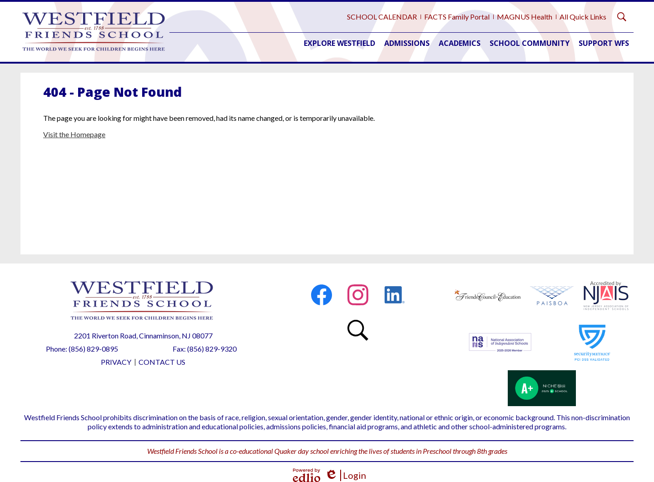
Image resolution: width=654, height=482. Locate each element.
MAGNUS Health (524, 16)
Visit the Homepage (74, 134)
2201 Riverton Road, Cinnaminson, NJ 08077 (143, 335)
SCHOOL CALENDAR (382, 16)
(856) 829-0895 (93, 348)
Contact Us (162, 362)
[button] (339, 43)
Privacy (116, 362)
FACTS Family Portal (457, 16)
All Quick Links (583, 16)
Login (345, 475)
